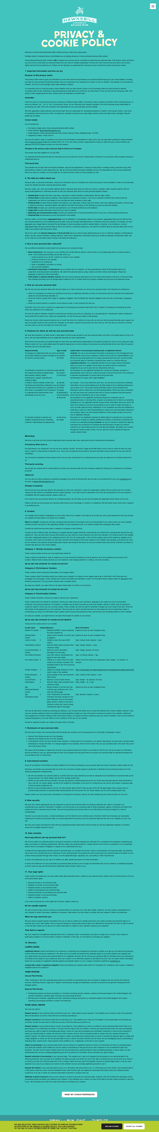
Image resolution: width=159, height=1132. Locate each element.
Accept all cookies (134, 1126)
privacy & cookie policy (45, 1126)
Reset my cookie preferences (80, 1094)
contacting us (125, 479)
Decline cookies (112, 1126)
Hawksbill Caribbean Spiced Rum (79, 16)
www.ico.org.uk (36, 142)
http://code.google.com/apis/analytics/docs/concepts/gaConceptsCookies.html (105, 670)
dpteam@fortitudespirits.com (50, 131)
